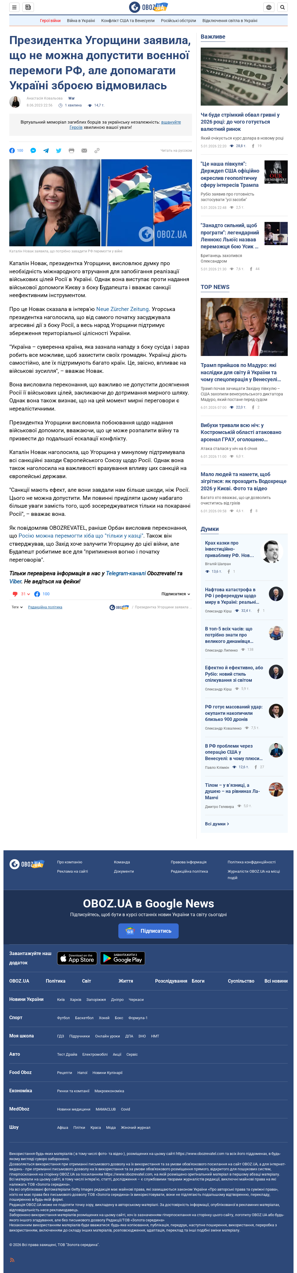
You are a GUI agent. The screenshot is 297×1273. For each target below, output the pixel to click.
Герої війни (50, 20)
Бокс (119, 1018)
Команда (122, 862)
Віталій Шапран (218, 564)
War (71, 98)
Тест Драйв (67, 1054)
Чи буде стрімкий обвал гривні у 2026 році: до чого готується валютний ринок (240, 122)
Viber (15, 581)
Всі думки (215, 824)
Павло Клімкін (217, 768)
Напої (82, 1073)
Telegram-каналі (126, 573)
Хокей (104, 1018)
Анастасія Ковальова (45, 98)
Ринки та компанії (73, 1091)
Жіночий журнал (136, 1127)
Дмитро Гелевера (219, 807)
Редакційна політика (45, 607)
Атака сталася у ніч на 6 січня (229, 448)
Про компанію (69, 862)
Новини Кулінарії (107, 1073)
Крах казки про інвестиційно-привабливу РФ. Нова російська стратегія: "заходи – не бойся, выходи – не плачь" (228, 549)
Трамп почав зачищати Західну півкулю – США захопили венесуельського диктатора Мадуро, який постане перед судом (242, 394)
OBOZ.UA (250, 1164)
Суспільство (241, 981)
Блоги (198, 981)
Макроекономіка (109, 1091)
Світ (86, 981)
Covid (125, 1109)
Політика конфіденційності (252, 862)
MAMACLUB (106, 1109)
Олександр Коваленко (223, 728)
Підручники (79, 1036)
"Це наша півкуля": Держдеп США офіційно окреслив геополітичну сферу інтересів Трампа (230, 174)
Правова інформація (189, 862)
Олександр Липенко (221, 650)
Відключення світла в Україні (229, 20)
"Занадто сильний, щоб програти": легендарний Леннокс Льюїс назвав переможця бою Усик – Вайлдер (230, 236)
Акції (117, 1054)
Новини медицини (73, 1109)
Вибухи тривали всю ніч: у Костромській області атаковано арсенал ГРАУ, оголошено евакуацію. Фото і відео (241, 432)
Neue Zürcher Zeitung (122, 309)
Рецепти (64, 1073)
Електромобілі (95, 1054)
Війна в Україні (81, 20)
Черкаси (136, 999)
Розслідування (171, 981)
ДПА (129, 1036)
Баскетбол (84, 1018)
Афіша (62, 1127)
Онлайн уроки (107, 1036)
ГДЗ (60, 1036)
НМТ (155, 1036)
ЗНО (142, 1036)
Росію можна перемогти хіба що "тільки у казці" (81, 535)
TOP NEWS (215, 286)
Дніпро (117, 999)
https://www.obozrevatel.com (200, 1153)
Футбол (63, 1018)
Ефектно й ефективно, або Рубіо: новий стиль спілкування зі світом (234, 674)
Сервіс (132, 1054)
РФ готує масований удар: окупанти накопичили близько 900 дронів (234, 713)
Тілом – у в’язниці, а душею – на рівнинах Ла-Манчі (232, 791)
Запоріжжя (96, 999)
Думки (210, 528)
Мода (111, 1127)
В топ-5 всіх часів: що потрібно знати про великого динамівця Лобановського (228, 635)
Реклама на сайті (72, 871)
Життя (126, 981)
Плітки (79, 1127)
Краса (95, 1127)
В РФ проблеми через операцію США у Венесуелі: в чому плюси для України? (232, 752)
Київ (61, 999)
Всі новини (276, 981)
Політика (56, 981)
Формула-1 (138, 1018)
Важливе (213, 36)
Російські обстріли (178, 20)
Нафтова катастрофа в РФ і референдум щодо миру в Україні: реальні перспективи (230, 596)
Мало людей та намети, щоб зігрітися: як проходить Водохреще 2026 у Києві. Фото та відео (244, 481)
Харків (75, 999)
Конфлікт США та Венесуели (128, 20)
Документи (124, 871)
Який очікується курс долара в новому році (242, 138)
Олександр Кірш (218, 611)
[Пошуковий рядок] (282, 7)
